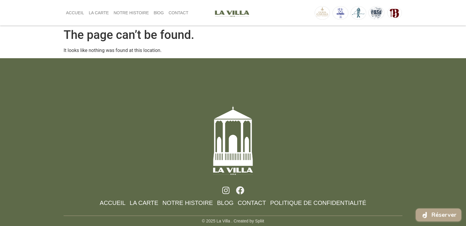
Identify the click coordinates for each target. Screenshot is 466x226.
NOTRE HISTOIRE (131, 12)
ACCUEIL (75, 12)
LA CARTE (99, 12)
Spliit (259, 221)
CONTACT (178, 12)
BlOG (159, 12)
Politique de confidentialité (318, 203)
